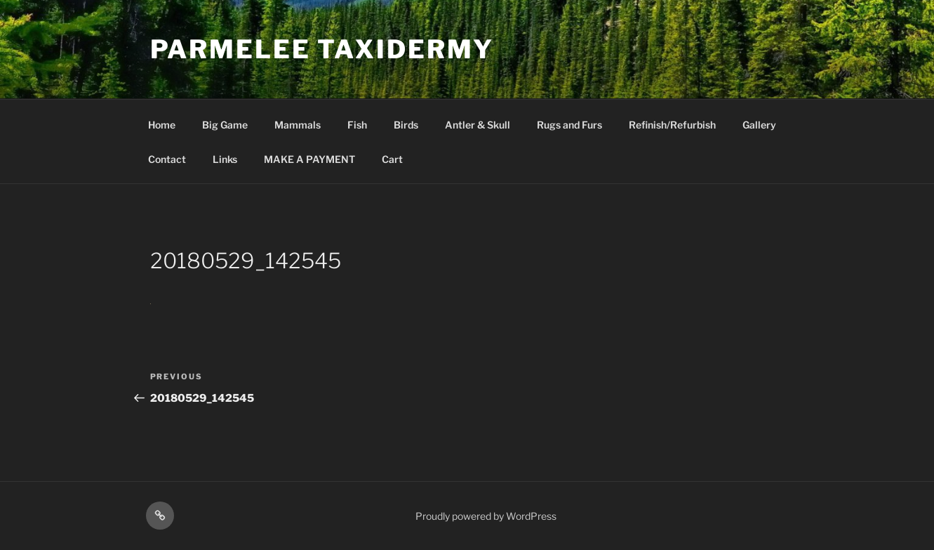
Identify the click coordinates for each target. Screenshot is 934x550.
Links (225, 159)
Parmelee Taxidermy (322, 49)
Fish (357, 125)
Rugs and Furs (569, 125)
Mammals (297, 125)
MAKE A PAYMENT (309, 159)
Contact (167, 159)
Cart (392, 159)
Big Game (225, 125)
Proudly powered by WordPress (485, 516)
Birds (406, 125)
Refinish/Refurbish (672, 125)
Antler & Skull (477, 125)
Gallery (759, 125)
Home (161, 125)
